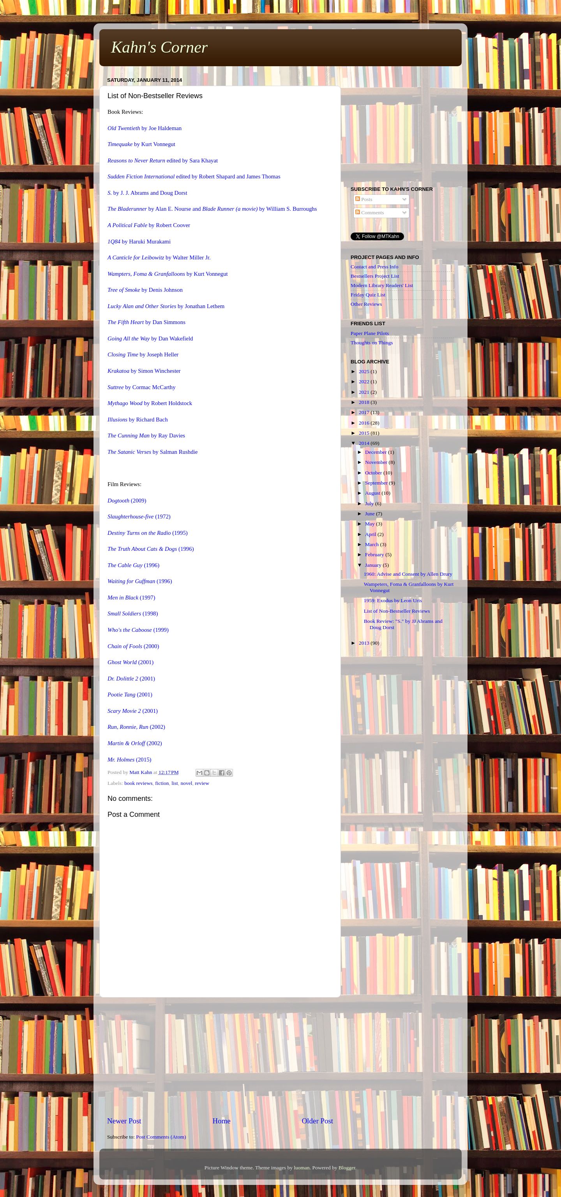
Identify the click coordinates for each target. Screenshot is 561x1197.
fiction (162, 783)
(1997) (131, 597)
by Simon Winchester (144, 371)
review (202, 783)
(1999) (138, 630)
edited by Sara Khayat (163, 160)
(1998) (133, 613)
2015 (364, 433)
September (377, 483)
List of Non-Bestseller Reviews (397, 611)
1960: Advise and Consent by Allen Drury (408, 574)
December (376, 452)
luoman (302, 1168)
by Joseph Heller (143, 354)
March (372, 544)
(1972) (139, 516)
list (174, 783)
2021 (364, 392)
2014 (364, 443)
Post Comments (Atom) (161, 1137)
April (371, 534)
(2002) (136, 727)
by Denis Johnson (145, 290)
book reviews (138, 783)
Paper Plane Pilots (370, 333)
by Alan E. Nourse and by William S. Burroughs (212, 209)
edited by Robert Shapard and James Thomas (194, 176)
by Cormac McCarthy (142, 387)
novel (186, 783)
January (374, 565)
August (373, 493)
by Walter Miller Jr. (159, 257)
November (376, 462)
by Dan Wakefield (150, 338)
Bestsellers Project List (375, 276)
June (370, 514)
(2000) (133, 646)
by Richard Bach (138, 419)
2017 (364, 412)
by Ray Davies (146, 435)
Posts (363, 199)
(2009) (127, 500)
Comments (369, 212)
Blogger (347, 1168)
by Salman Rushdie (153, 452)
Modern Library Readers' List (382, 285)
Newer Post (124, 1121)
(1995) (148, 533)
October (374, 473)
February (375, 554)
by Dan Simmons (146, 322)
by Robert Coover (149, 225)
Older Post (317, 1121)
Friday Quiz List (368, 295)
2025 (364, 371)
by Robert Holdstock (150, 403)
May (370, 524)
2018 (364, 402)
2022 (364, 381)
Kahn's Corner (159, 47)
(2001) (130, 662)
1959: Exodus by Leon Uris (393, 600)
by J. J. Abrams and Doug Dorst (147, 193)
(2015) (130, 759)
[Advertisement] (220, 1056)
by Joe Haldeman (145, 128)
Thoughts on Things (372, 343)
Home (222, 1121)
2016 (364, 423)
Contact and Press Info (375, 267)
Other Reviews (366, 304)
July (370, 503)
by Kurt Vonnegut (141, 144)
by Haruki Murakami (139, 241)
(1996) (151, 549)
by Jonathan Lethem (166, 306)
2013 (364, 643)
